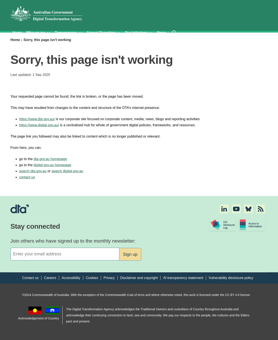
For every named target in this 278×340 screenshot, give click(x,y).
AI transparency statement (183, 278)
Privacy (109, 278)
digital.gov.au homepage (52, 165)
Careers (50, 278)
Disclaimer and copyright (139, 278)
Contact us (30, 278)
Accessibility (71, 278)
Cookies (92, 278)
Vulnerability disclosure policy (231, 278)
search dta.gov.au (32, 171)
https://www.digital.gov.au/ (39, 125)
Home (15, 40)
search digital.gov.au (67, 171)
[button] (224, 209)
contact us (27, 177)
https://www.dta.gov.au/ (37, 119)
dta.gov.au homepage (50, 159)
